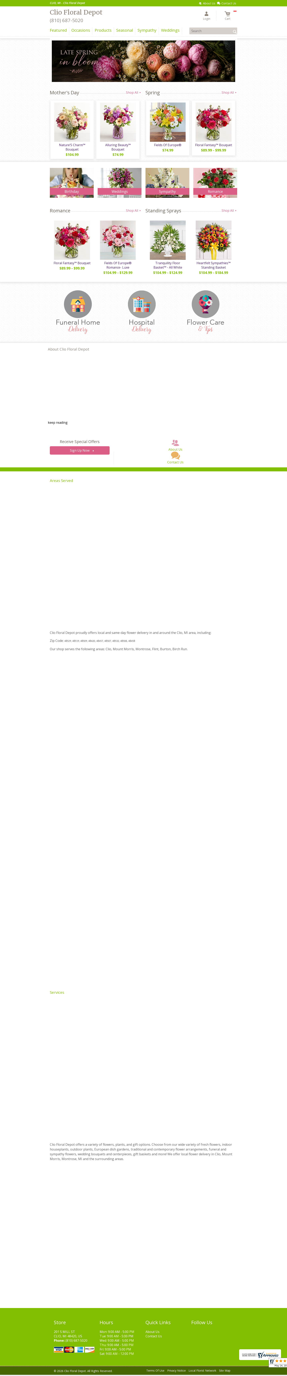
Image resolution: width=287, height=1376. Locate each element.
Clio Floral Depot (76, 12)
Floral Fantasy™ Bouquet (213, 145)
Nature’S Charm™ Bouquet (72, 147)
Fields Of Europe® (167, 145)
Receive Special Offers (79, 443)
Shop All (134, 92)
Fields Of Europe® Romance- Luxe (117, 266)
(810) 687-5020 (66, 20)
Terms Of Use (155, 1372)
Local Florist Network (202, 1372)
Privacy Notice (176, 1372)
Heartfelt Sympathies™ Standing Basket (213, 266)
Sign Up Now (79, 452)
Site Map (224, 1372)
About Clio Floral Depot (68, 350)
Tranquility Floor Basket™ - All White (167, 266)
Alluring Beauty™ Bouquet (117, 147)
